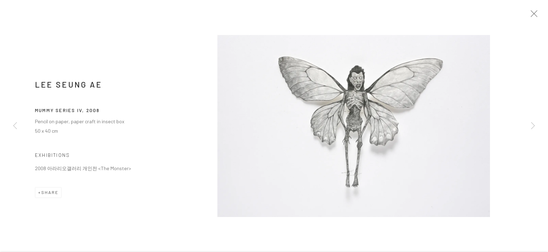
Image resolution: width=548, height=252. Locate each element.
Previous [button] (15, 126)
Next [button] (533, 126)
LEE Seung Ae (68, 87)
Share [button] (49, 194)
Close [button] (534, 15)
